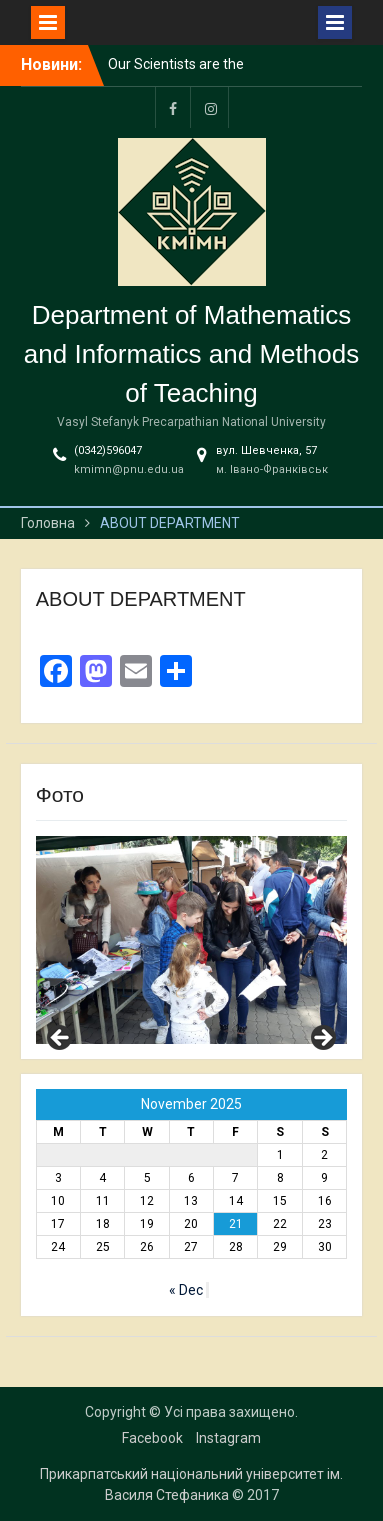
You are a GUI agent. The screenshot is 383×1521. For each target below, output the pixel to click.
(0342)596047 (108, 450)
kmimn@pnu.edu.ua (129, 469)
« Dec (186, 1290)
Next (322, 1039)
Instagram (228, 1438)
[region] (192, 940)
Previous (61, 1039)
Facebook (152, 1438)
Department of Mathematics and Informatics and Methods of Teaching (191, 354)
